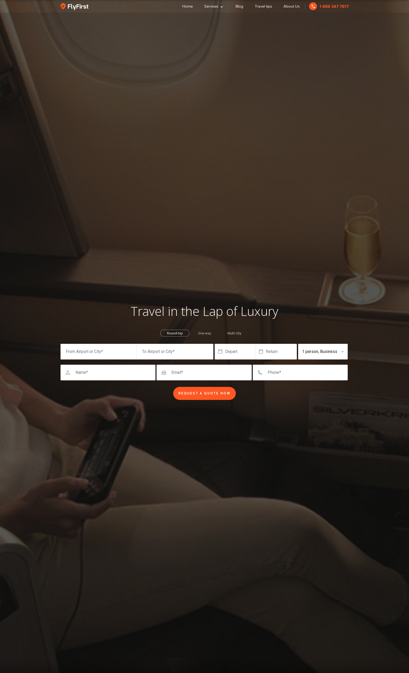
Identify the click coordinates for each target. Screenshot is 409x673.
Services (214, 6)
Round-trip (175, 333)
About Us (292, 6)
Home (187, 6)
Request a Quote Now (204, 394)
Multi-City (234, 333)
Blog (239, 6)
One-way (204, 333)
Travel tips (263, 6)
